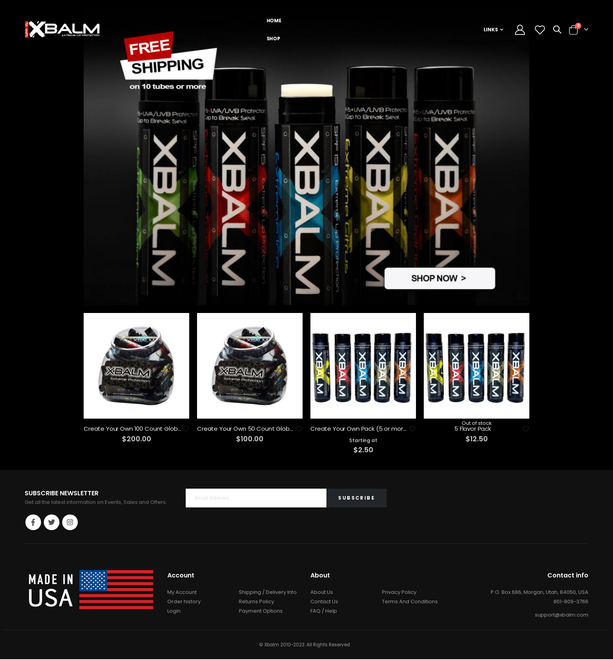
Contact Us (324, 602)
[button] (185, 429)
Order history (184, 602)
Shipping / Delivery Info (268, 593)
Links (491, 29)
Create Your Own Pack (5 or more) (359, 429)
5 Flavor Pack (472, 429)
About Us (321, 593)
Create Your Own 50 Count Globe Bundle (246, 429)
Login (174, 611)
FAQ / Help (323, 611)
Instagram (70, 523)
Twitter (51, 523)
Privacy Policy (399, 593)
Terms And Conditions (410, 602)
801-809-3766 (571, 602)
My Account (182, 593)
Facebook (33, 523)
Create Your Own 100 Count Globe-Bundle (132, 429)
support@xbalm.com (561, 615)
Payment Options (261, 611)
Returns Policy (256, 602)
